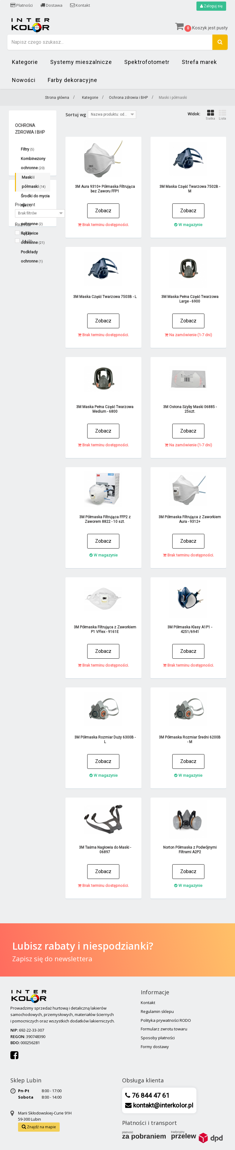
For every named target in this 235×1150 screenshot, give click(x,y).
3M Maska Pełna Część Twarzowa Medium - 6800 (104, 409)
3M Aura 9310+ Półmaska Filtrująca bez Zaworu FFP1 (105, 188)
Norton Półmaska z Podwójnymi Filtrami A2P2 (190, 849)
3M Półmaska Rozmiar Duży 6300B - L (105, 739)
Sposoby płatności (158, 1037)
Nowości (23, 80)
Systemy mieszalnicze (81, 62)
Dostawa (51, 5)
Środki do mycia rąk (35, 200)
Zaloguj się (211, 6)
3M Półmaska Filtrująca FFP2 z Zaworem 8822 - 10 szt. (105, 519)
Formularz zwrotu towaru (164, 1029)
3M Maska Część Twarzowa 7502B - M (189, 188)
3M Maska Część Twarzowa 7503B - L (104, 297)
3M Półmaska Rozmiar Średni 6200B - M (190, 739)
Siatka (210, 115)
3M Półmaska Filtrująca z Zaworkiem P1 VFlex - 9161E (105, 629)
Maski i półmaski (34, 182)
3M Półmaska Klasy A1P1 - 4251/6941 (189, 629)
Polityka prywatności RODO (166, 1020)
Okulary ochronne (32, 219)
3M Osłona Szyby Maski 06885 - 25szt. (190, 409)
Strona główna (57, 97)
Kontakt (80, 5)
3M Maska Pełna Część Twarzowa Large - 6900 (189, 299)
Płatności (21, 5)
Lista (222, 115)
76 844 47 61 (150, 1095)
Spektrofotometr (147, 62)
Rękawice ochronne (33, 238)
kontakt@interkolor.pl (162, 1105)
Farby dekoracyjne (72, 80)
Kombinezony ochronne (33, 163)
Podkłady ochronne (32, 256)
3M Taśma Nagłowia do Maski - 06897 (105, 849)
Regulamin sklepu (157, 1011)
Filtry (27, 149)
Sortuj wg (75, 114)
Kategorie (25, 62)
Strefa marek (199, 62)
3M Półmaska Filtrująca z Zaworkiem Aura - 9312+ (190, 519)
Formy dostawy (155, 1046)
